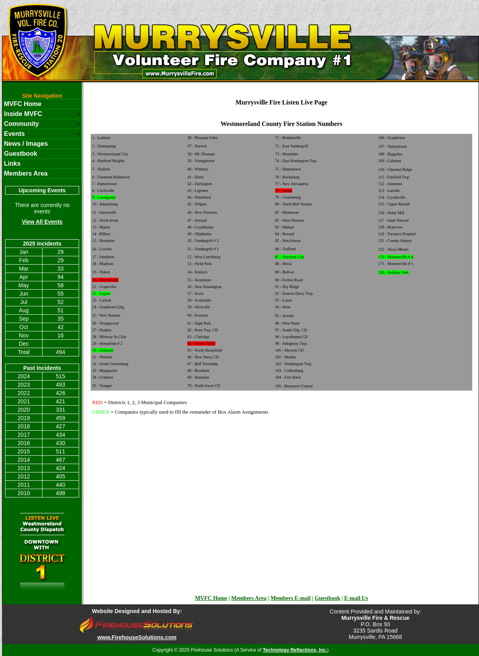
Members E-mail (291, 598)
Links (12, 163)
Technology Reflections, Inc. (295, 650)
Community (21, 123)
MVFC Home (22, 104)
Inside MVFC (23, 113)
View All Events (42, 222)
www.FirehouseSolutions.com (136, 637)
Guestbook (20, 153)
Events (14, 133)
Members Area (26, 173)
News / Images (26, 143)
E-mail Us (356, 598)
